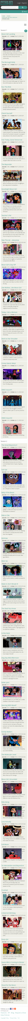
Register (24, 3)
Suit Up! (4, 470)
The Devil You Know (8, 608)
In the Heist (5, 633)
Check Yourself (6, 113)
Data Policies (5, 1015)
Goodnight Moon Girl (9, 189)
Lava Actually (6, 822)
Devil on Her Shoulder (9, 339)
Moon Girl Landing (8, 34)
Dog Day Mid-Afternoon (10, 658)
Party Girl (4, 939)
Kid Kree (4, 538)
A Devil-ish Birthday (8, 913)
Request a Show (20, 1013)
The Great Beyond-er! (9, 445)
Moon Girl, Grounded (9, 779)
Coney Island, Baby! (8, 363)
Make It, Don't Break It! (9, 584)
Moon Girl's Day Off (8, 265)
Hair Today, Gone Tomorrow (11, 140)
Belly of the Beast (7, 492)
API (9, 1013)
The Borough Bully (8, 62)
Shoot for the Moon (8, 985)
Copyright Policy (5, 1018)
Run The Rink (6, 87)
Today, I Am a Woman (9, 312)
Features (4, 1013)
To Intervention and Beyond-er (12, 865)
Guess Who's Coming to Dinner (12, 962)
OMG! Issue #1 (6, 390)
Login (19, 3)
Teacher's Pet (6, 215)
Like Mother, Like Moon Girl (11, 288)
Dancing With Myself (8, 705)
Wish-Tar (4, 561)
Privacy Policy (13, 1018)
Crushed (4, 890)
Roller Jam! (5, 682)
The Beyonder (6, 164)
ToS (18, 1018)
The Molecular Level (8, 755)
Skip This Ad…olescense (10, 240)
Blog (12, 1013)
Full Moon (5, 844)
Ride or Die (5, 515)
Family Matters (6, 732)
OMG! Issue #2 (6, 418)
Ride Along (5, 802)
